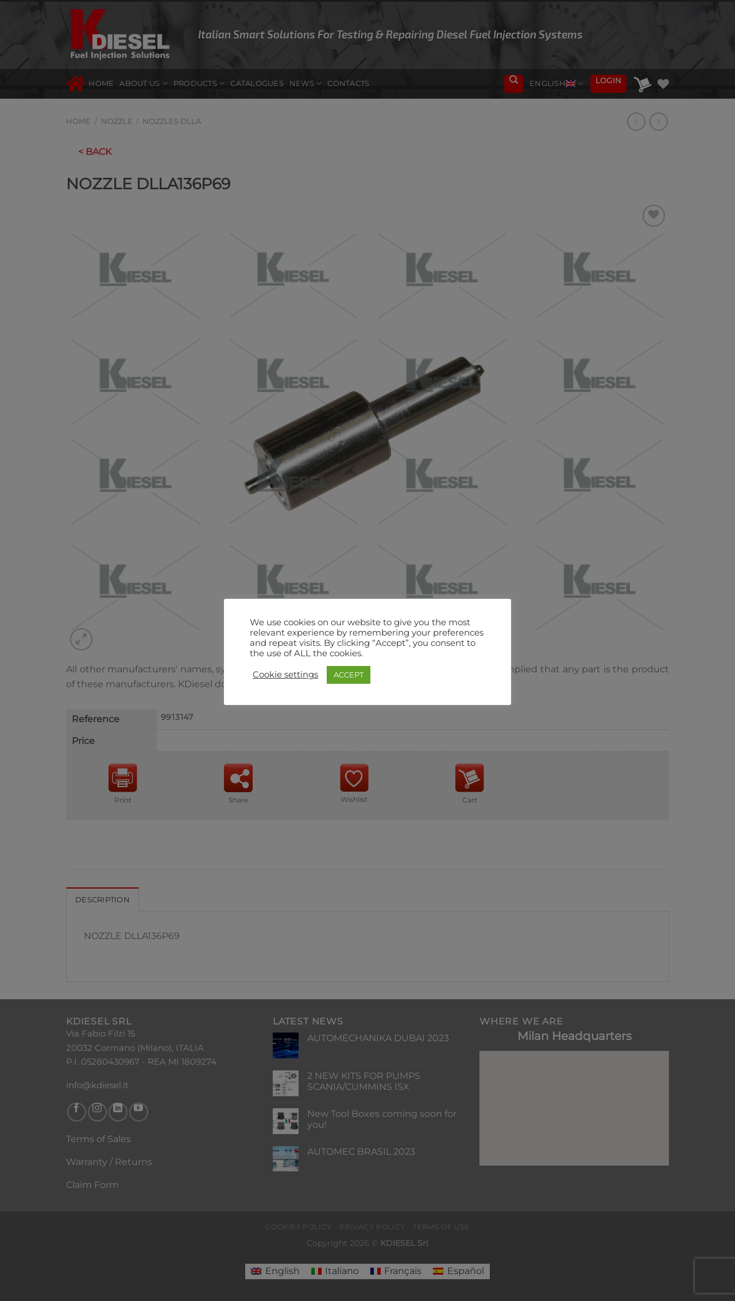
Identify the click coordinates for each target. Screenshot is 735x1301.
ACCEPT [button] (348, 674)
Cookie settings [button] (285, 674)
